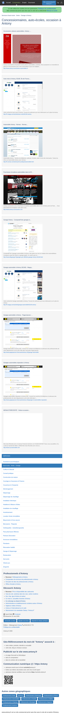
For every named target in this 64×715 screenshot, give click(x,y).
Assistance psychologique (11, 461)
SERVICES (6, 456)
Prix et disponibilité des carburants (23, 591)
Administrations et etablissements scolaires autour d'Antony (24, 603)
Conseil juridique (8, 473)
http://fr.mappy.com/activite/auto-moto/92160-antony (17, 114)
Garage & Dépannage (10, 551)
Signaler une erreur (23, 620)
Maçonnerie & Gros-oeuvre (11, 520)
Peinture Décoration (9, 535)
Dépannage (6, 493)
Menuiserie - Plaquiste (10, 524)
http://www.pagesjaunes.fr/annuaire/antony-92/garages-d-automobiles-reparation (25, 400)
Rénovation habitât (9, 547)
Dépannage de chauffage (11, 496)
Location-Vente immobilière (11, 516)
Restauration (7, 555)
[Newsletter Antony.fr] (58, 2)
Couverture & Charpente (10, 485)
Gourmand (31, 2)
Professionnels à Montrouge (33, 695)
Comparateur (16, 2)
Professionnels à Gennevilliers (11, 699)
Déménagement (8, 489)
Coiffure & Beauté (8, 469)
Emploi (24, 2)
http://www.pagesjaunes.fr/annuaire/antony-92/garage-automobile (21, 352)
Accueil (8, 2)
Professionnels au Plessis (51, 695)
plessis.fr (20, 695)
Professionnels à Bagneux (45, 702)
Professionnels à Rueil (9, 695)
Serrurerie (6, 559)
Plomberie (6, 543)
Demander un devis (10, 620)
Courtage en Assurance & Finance (13, 481)
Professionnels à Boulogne (28, 702)
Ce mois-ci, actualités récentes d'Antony (18, 598)
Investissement (7, 512)
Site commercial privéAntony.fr (49, 2)
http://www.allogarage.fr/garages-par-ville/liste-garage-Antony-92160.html (23, 257)
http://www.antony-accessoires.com (12, 209)
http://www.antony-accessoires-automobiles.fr (15, 68)
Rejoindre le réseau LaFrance (40, 620)
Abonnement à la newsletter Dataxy (20, 610)
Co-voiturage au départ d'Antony (15, 601)
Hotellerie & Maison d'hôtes (11, 504)
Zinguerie (6, 567)
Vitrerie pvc (6, 563)
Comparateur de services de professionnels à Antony (22, 579)
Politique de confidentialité (47, 8)
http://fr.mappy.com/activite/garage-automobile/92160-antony (19, 304)
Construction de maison (10, 477)
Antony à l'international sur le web (16, 608)
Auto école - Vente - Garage (11, 465)
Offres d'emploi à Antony (13, 584)
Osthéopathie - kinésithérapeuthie (13, 528)
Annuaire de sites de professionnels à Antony (19, 581)
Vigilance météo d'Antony (13, 605)
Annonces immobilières (10, 539)
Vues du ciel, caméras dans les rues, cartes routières (22, 594)
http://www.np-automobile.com (11, 447)
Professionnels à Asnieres (10, 705)
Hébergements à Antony (20, 577)
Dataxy (20, 625)
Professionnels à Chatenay (10, 702)
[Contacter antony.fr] (61, 2)
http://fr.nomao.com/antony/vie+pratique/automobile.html (18, 161)
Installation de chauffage (10, 508)
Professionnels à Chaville (29, 699)
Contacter (18, 614)
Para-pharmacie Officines (11, 532)
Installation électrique (9, 500)
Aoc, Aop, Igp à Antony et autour (15, 596)
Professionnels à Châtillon (46, 699)
